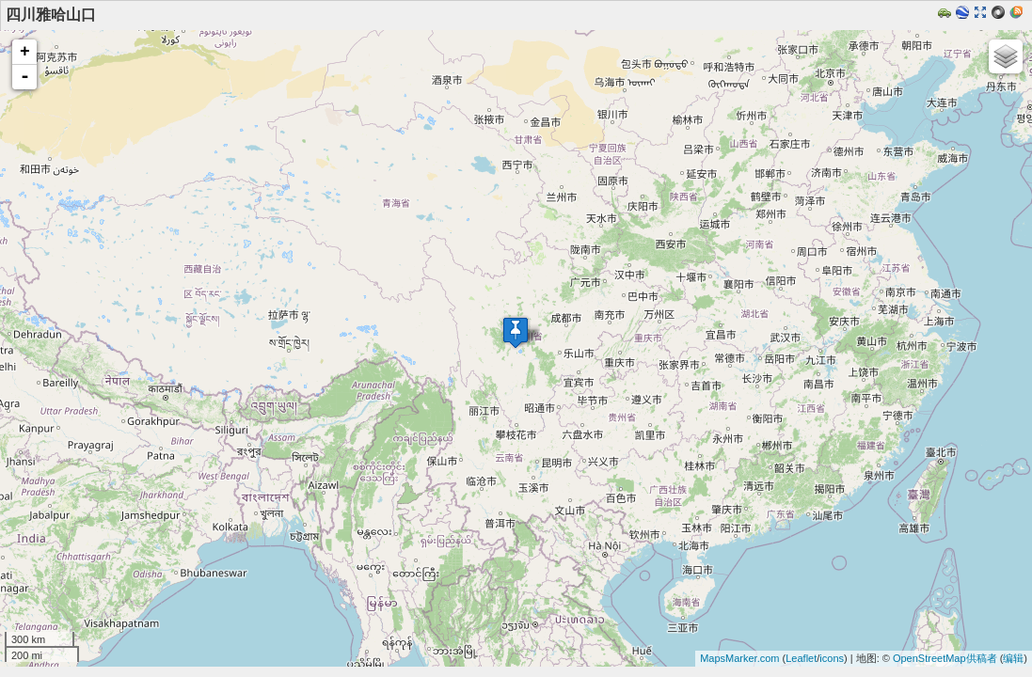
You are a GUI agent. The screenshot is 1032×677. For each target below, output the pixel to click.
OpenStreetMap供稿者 (945, 658)
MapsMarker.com (739, 658)
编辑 (1013, 658)
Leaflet (801, 658)
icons (831, 658)
